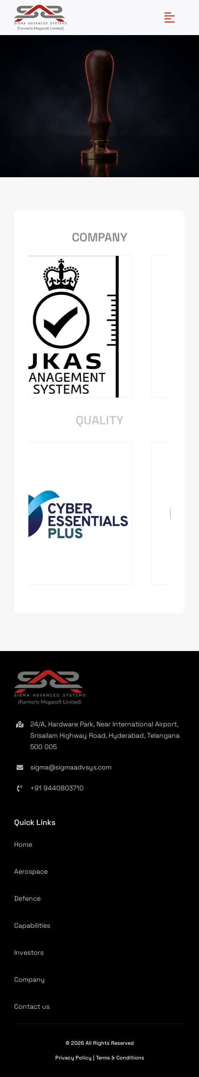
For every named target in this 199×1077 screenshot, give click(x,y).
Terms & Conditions (120, 1057)
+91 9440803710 (57, 788)
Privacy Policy (74, 1057)
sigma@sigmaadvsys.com (71, 767)
